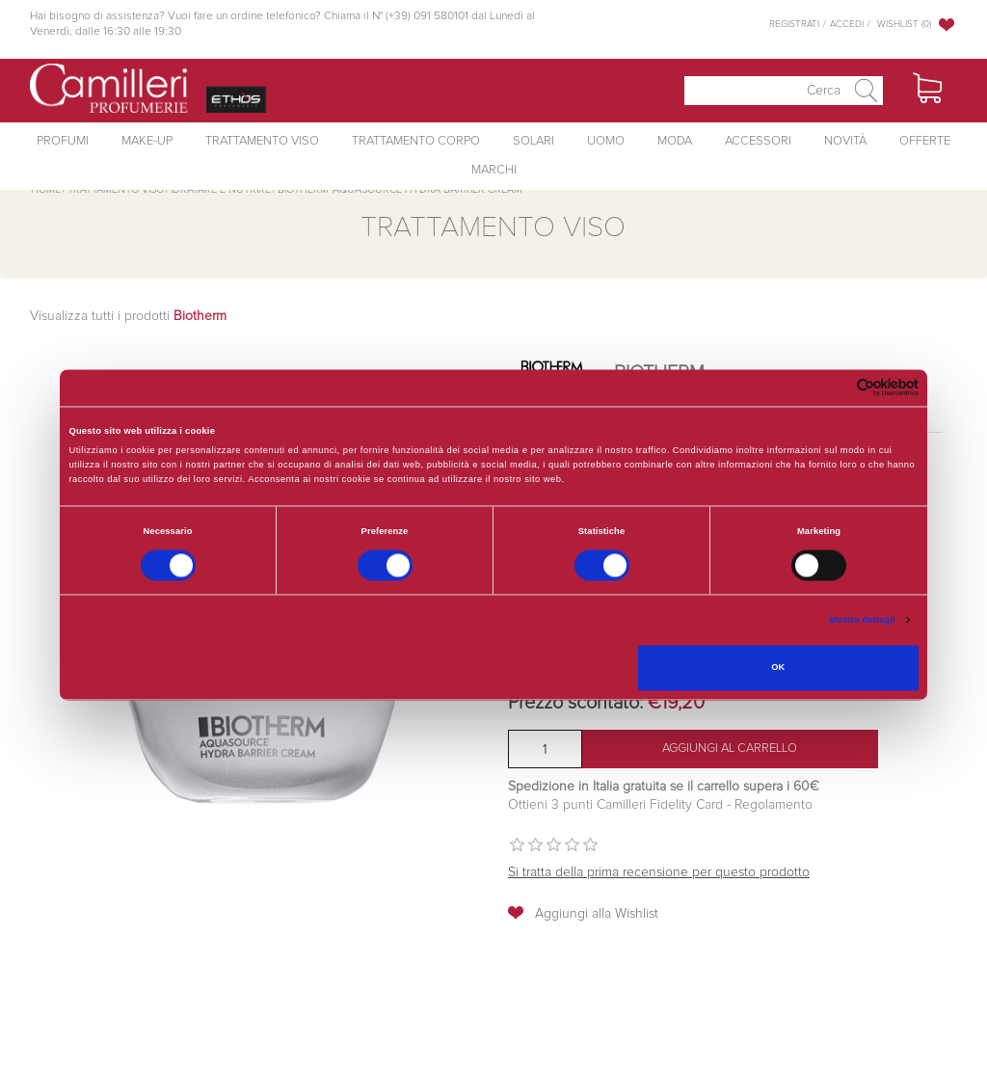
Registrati (794, 24)
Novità (845, 141)
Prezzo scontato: (575, 702)
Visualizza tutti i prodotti (128, 316)
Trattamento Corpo (416, 141)
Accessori (758, 141)
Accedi (847, 24)
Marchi (494, 170)
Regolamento (772, 805)
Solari (533, 141)
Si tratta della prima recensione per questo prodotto (659, 872)
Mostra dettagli (862, 620)
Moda (674, 141)
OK (778, 668)
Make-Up (147, 141)
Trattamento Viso (262, 141)
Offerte (924, 141)
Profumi (63, 141)
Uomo (606, 141)
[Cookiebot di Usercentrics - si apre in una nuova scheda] (834, 388)
